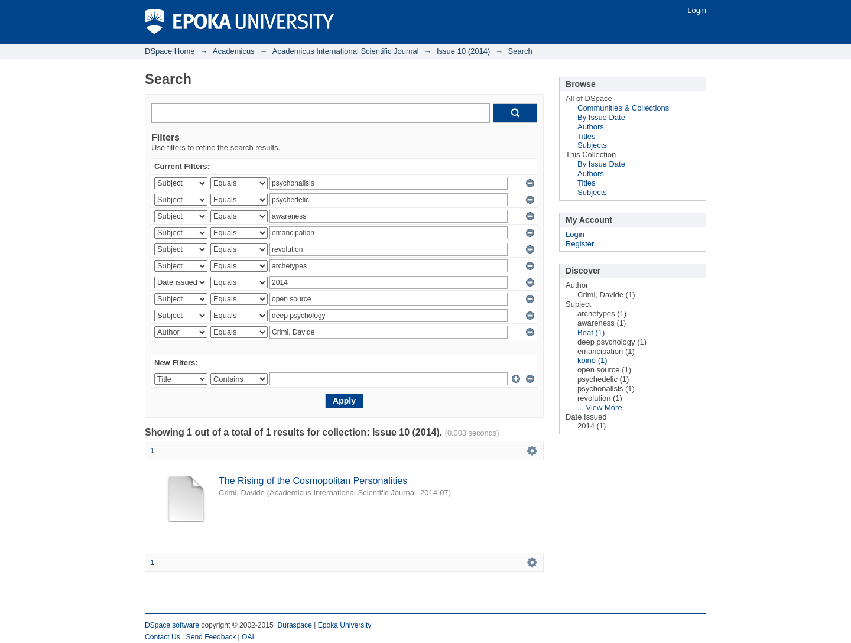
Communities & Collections (623, 107)
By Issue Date (601, 117)
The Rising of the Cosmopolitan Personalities (313, 481)
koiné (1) (592, 360)
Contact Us (162, 637)
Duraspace (294, 625)
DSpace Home (170, 51)
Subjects (592, 145)
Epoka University (345, 625)
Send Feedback (211, 637)
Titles (586, 136)
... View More (599, 407)
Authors (590, 126)
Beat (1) (591, 332)
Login (696, 10)
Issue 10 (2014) (463, 51)
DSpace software (172, 625)
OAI (248, 637)
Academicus (234, 51)
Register (580, 243)
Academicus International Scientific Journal (345, 51)
